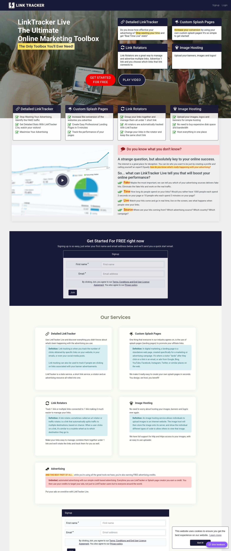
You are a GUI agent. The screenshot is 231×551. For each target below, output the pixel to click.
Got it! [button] (200, 543)
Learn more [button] (215, 535)
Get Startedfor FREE (100, 88)
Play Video (132, 88)
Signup (216, 5)
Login (224, 5)
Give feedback (217, 544)
